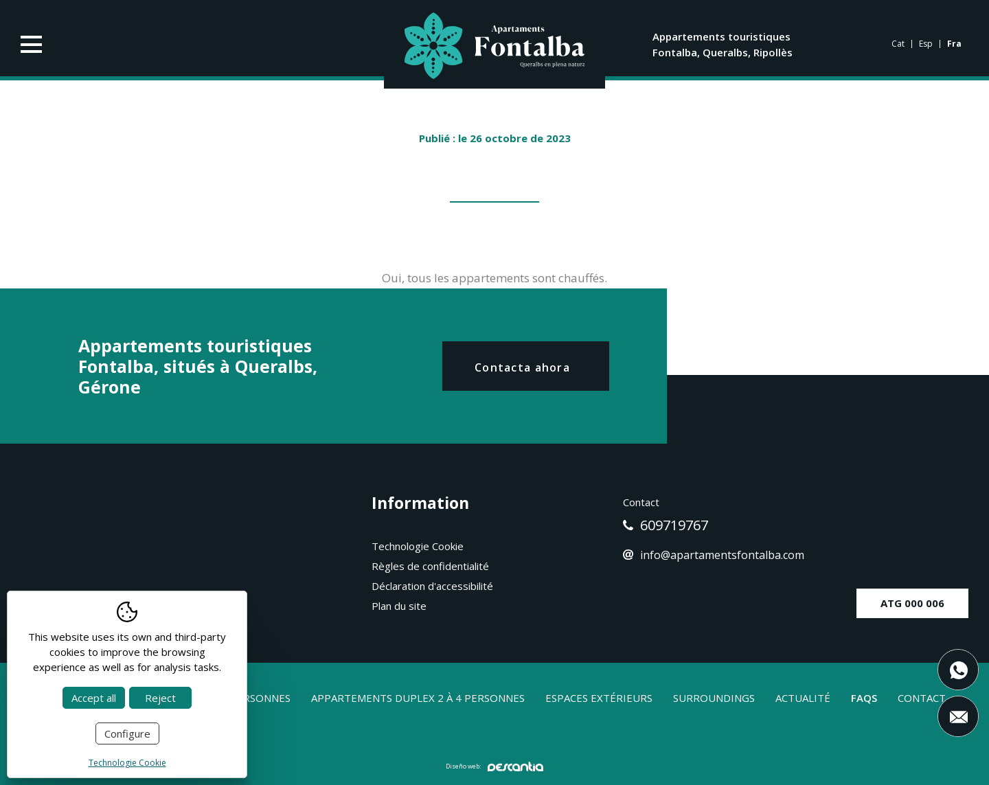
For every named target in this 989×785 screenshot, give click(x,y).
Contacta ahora (522, 367)
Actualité (802, 698)
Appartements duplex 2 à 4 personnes (418, 698)
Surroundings (714, 698)
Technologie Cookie (418, 546)
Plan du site (399, 606)
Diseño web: (494, 766)
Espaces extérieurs (598, 698)
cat (898, 44)
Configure (127, 733)
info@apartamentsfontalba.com (713, 554)
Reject (160, 698)
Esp (926, 44)
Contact (922, 698)
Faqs (864, 698)
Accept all (93, 698)
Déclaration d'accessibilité (432, 586)
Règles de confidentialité (430, 566)
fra (954, 44)
